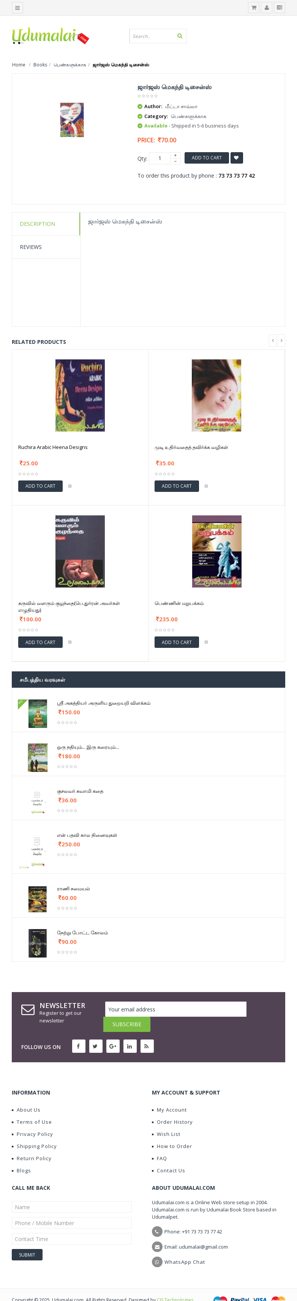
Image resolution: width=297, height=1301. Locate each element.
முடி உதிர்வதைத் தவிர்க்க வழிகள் (191, 447)
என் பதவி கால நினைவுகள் (87, 835)
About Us (26, 1094)
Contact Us (168, 1155)
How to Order (172, 1131)
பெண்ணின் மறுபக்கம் (179, 603)
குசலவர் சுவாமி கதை (80, 791)
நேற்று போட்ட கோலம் (82, 932)
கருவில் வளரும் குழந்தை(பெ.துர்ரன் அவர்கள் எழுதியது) (69, 606)
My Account (169, 1094)
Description (37, 223)
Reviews (31, 246)
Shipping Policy (34, 1131)
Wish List (166, 1118)
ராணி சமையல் (73, 888)
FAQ (159, 1143)
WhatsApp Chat (184, 1246)
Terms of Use (32, 1106)
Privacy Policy (32, 1118)
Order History (172, 1106)
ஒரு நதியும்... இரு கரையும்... (88, 746)
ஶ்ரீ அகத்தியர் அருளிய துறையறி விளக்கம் (103, 702)
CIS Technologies (175, 1285)
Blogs (21, 1155)
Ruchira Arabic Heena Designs (53, 447)
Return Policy (32, 1143)
